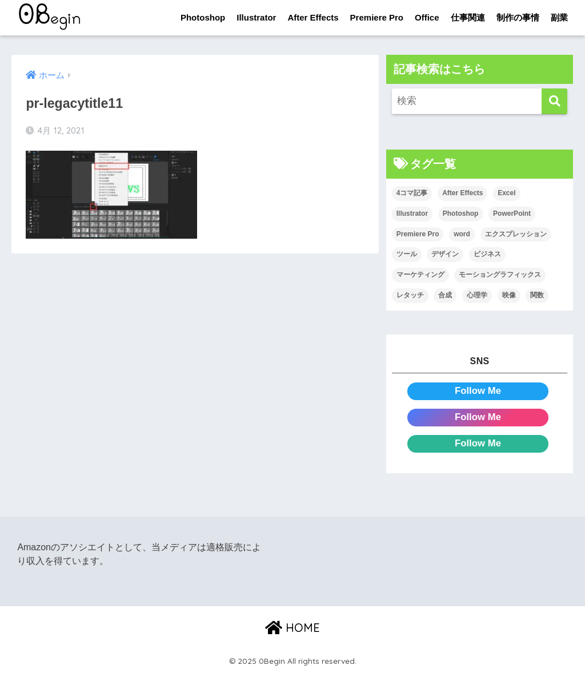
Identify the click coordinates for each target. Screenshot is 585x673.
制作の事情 (517, 17)
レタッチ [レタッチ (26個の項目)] (410, 295)
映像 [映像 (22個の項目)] (509, 295)
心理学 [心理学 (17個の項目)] (477, 295)
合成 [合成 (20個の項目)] (445, 295)
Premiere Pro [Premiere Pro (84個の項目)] (417, 234)
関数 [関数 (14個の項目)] (537, 295)
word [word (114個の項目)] (462, 234)
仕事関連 (468, 17)
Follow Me (478, 390)
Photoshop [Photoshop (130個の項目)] (461, 213)
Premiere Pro (376, 17)
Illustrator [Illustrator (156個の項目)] (412, 213)
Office (427, 17)
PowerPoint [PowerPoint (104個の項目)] (512, 213)
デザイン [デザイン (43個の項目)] (445, 254)
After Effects (312, 17)
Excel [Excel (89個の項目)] (506, 193)
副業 (559, 17)
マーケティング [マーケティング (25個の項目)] (420, 275)
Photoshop (203, 17)
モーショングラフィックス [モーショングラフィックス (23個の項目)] (500, 275)
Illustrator (256, 17)
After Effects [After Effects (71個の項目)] (462, 193)
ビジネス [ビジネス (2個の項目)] (487, 254)
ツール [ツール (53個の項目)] (406, 254)
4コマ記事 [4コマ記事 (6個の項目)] (412, 193)
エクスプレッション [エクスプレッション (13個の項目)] (516, 234)
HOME (292, 627)
